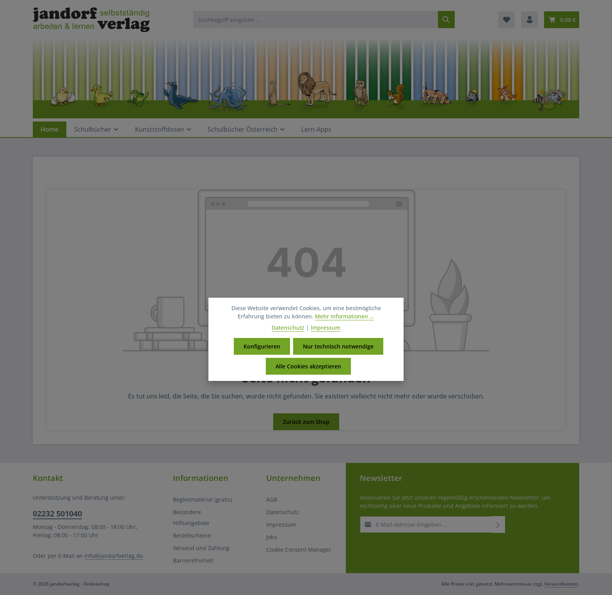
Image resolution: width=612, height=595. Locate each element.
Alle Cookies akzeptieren (308, 374)
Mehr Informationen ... (344, 324)
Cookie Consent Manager (298, 549)
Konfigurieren (262, 354)
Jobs (271, 537)
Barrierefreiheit (193, 560)
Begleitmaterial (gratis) (202, 499)
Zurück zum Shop (306, 421)
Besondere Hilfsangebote (191, 517)
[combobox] (315, 19)
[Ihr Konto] (529, 19)
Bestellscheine (192, 535)
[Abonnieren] (498, 524)
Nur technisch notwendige (338, 354)
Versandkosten (561, 584)
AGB (271, 499)
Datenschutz (282, 512)
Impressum (281, 524)
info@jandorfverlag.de (113, 555)
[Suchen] (446, 19)
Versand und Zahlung (201, 548)
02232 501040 (57, 513)
